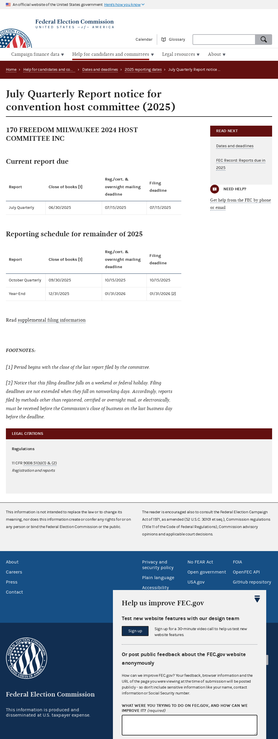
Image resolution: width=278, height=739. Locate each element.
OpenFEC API (246, 571)
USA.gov (196, 581)
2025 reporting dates (143, 69)
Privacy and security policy (158, 564)
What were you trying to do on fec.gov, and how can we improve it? (185, 708)
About (12, 561)
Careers (14, 571)
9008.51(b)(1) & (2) (40, 462)
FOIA (237, 561)
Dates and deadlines (100, 69)
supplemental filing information (51, 319)
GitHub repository (252, 581)
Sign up (135, 631)
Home (11, 69)
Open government (206, 571)
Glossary (177, 39)
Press (11, 581)
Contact (14, 591)
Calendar (144, 39)
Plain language (158, 577)
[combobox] (224, 39)
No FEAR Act (200, 561)
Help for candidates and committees (55, 69)
